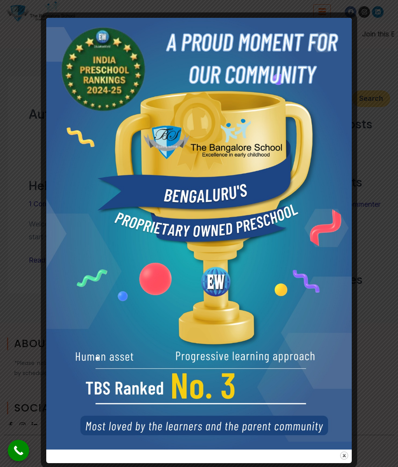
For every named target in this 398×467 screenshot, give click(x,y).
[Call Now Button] (18, 450)
